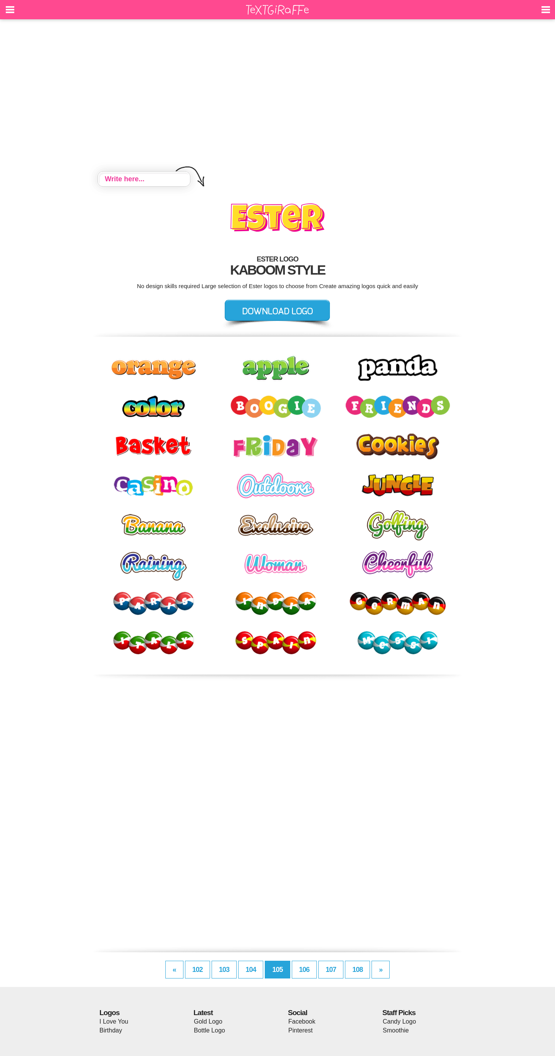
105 (277, 969)
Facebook (301, 1021)
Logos (109, 1013)
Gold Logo (208, 1021)
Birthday (110, 1030)
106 (304, 969)
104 (251, 969)
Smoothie (396, 1030)
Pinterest (300, 1030)
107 (331, 969)
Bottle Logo (209, 1030)
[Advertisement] (277, 96)
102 (197, 969)
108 (357, 969)
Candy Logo (399, 1021)
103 (224, 969)
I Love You (113, 1021)
